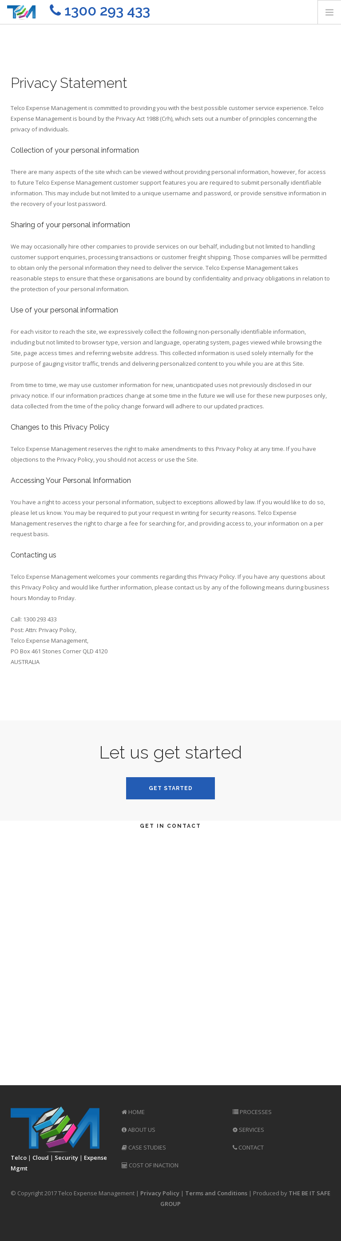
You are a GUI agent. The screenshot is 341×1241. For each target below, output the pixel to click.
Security (66, 1158)
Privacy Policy (159, 1193)
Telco (19, 1158)
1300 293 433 (100, 10)
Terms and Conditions (216, 1193)
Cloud (40, 1158)
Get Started (171, 788)
